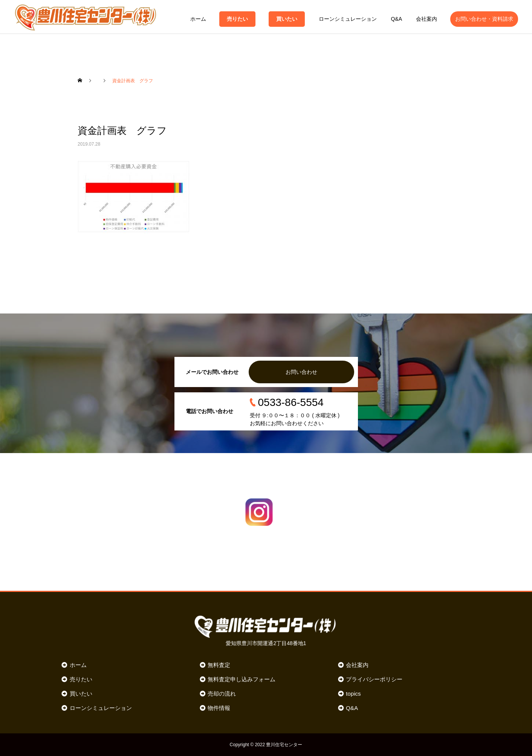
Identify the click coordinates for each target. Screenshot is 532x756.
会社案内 (426, 19)
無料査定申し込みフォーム (241, 679)
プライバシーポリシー (374, 679)
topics (353, 693)
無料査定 (219, 665)
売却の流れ (222, 693)
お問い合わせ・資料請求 (484, 19)
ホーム (198, 19)
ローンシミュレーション (348, 19)
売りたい (237, 19)
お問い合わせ (301, 372)
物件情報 (219, 708)
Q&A (396, 19)
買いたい (286, 19)
